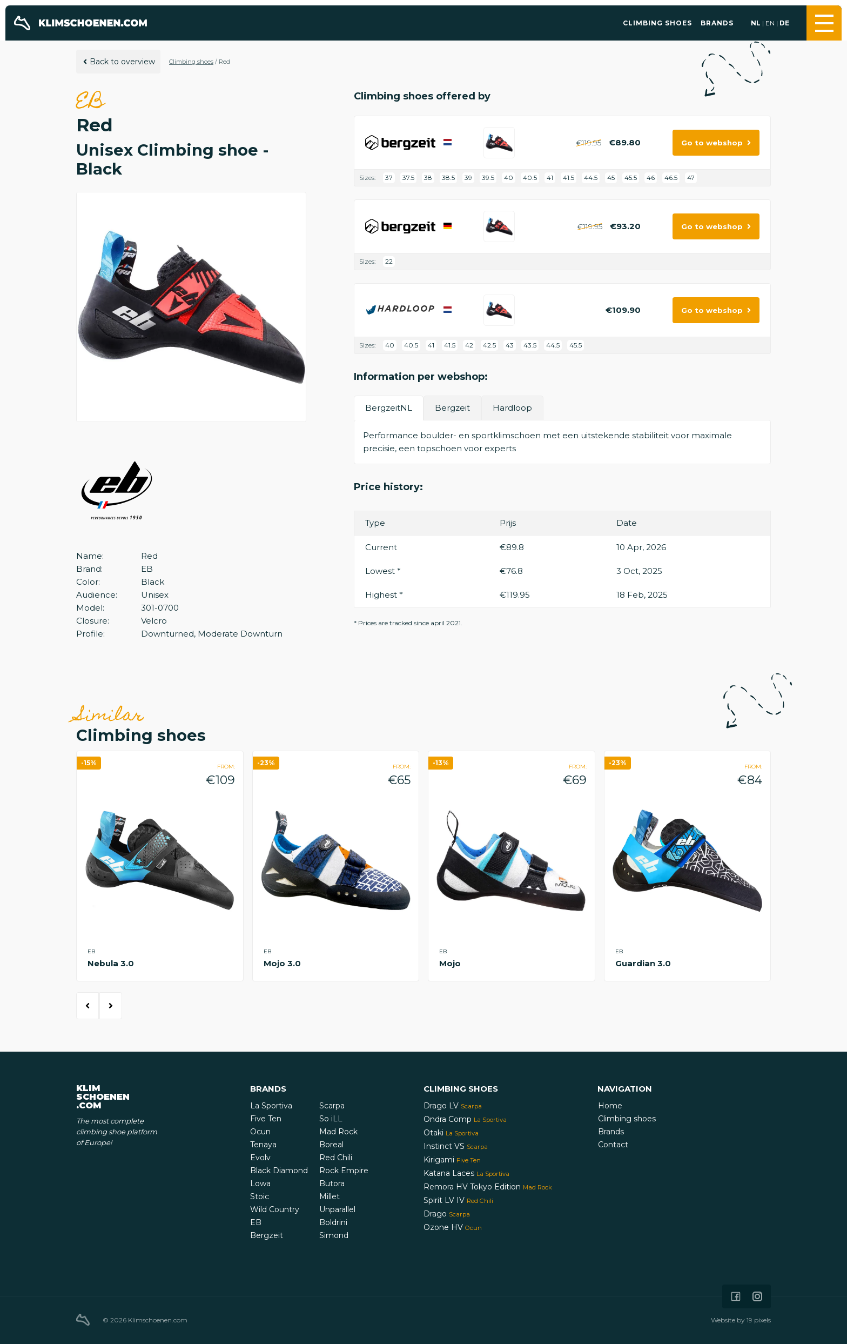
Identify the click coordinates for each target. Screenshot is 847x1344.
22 (389, 261)
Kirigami (452, 1160)
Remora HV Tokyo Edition (488, 1187)
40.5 (530, 177)
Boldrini (333, 1222)
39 (468, 177)
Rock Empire (343, 1170)
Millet (329, 1196)
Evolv (260, 1157)
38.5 (448, 177)
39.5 (488, 177)
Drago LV (453, 1106)
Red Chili (335, 1157)
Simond (333, 1235)
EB (255, 1222)
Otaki (451, 1133)
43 (510, 345)
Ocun (260, 1131)
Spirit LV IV (458, 1200)
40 (508, 177)
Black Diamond (279, 1170)
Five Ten (265, 1119)
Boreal (331, 1144)
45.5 (630, 177)
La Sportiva (271, 1106)
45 (611, 177)
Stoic (259, 1196)
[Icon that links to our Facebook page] (735, 1296)
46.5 (670, 177)
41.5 (568, 177)
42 (469, 345)
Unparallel (337, 1209)
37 (389, 177)
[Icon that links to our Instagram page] (757, 1296)
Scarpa (332, 1106)
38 (428, 177)
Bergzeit (266, 1235)
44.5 (590, 177)
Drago (447, 1214)
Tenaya (263, 1144)
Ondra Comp (465, 1119)
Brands (717, 23)
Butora (332, 1183)
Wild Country (274, 1209)
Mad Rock (338, 1131)
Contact (613, 1144)
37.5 (408, 177)
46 (651, 177)
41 (550, 177)
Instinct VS (456, 1146)
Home (610, 1106)
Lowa (260, 1183)
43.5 (529, 345)
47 (691, 177)
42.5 (489, 345)
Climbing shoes (657, 23)
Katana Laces (466, 1173)
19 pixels (759, 1320)
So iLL (330, 1119)
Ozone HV (453, 1227)
